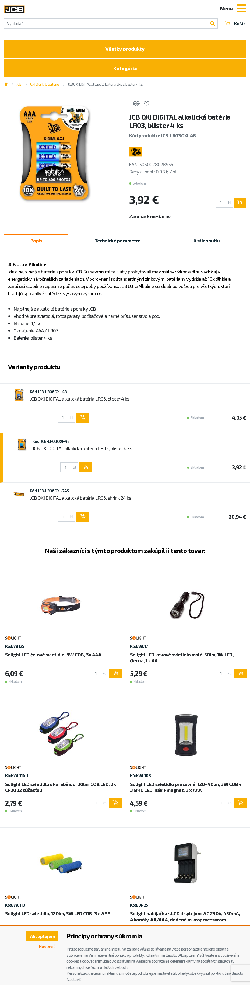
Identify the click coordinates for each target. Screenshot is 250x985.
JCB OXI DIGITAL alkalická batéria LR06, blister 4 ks (79, 399)
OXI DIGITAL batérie (44, 84)
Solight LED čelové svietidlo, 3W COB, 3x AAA (53, 654)
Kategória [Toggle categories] (125, 68)
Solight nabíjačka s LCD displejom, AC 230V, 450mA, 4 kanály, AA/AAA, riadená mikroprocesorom (185, 916)
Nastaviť (47, 946)
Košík (235, 23)
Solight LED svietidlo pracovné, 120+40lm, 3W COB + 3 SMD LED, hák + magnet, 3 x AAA (186, 787)
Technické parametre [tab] (117, 240)
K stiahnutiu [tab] (206, 240)
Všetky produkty (125, 49)
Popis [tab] (36, 240)
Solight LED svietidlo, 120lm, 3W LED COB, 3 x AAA (58, 913)
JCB (19, 84)
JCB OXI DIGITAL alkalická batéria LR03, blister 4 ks (105, 84)
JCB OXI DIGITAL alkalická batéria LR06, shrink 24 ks (80, 498)
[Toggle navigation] (241, 9)
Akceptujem (42, 936)
